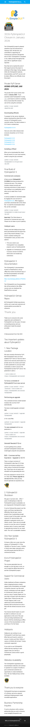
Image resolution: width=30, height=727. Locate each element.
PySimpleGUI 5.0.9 (9, 138)
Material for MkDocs (14, 725)
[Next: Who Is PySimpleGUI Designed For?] (15, 720)
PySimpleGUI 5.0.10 (9, 127)
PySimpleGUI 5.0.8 (9, 140)
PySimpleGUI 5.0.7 (9, 142)
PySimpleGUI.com (9, 201)
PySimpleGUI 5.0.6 (9, 144)
